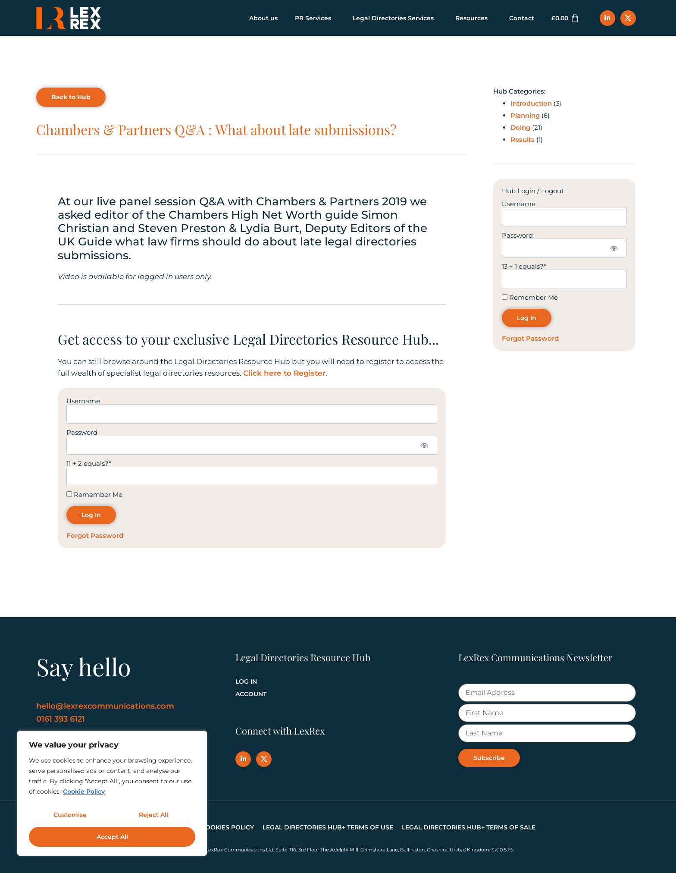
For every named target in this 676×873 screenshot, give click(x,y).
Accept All (112, 837)
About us (263, 18)
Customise (69, 817)
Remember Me (94, 494)
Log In (246, 681)
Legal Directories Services (395, 18)
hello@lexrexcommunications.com (105, 706)
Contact (521, 18)
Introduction (531, 103)
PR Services (315, 18)
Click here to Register (284, 373)
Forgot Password (94, 535)
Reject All (153, 817)
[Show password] (424, 445)
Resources (473, 18)
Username (83, 401)
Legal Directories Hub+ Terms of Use (328, 827)
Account (250, 694)
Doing (520, 127)
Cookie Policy (84, 795)
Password (81, 432)
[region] (112, 795)
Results (522, 139)
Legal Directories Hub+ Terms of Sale (468, 827)
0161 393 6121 (60, 719)
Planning (525, 115)
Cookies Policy (227, 827)
